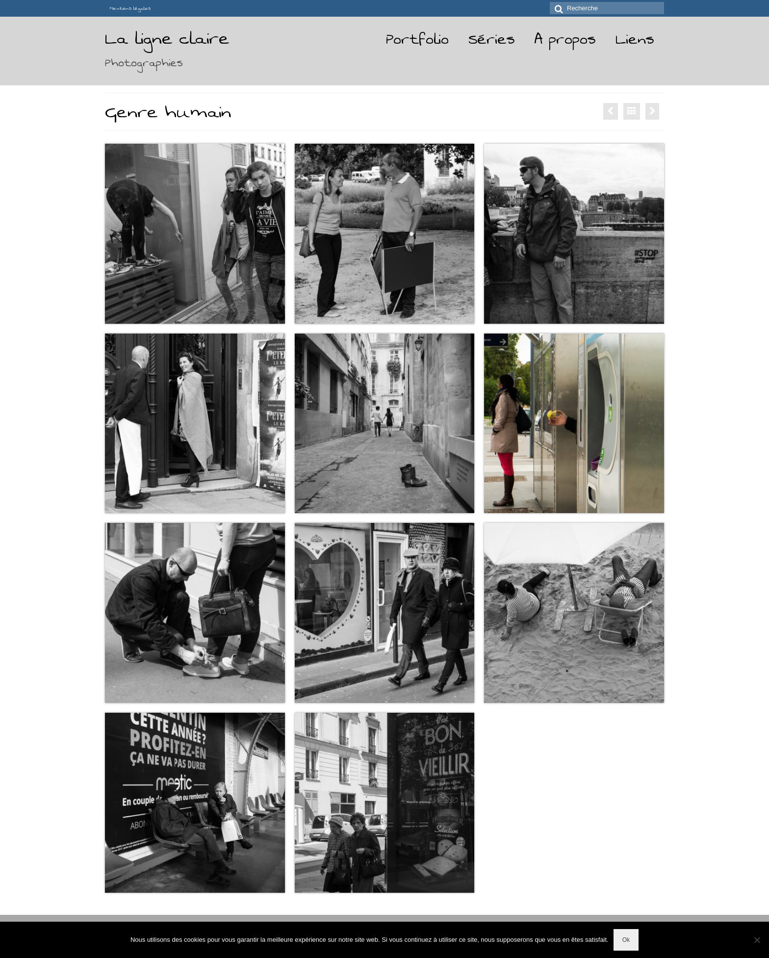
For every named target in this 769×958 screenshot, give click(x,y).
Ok (626, 939)
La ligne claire (167, 38)
